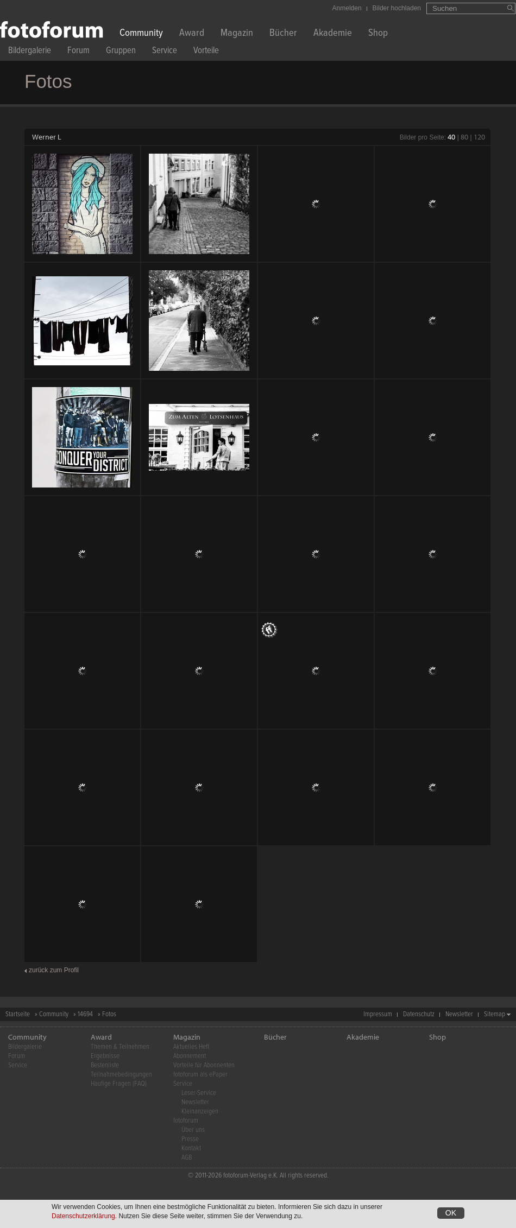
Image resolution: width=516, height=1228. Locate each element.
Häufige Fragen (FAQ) (119, 1083)
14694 (85, 1014)
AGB (186, 1157)
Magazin (237, 34)
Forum (78, 52)
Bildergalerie (29, 52)
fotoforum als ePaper (200, 1074)
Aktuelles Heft (191, 1047)
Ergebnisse (105, 1056)
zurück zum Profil (54, 970)
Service (164, 52)
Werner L (46, 137)
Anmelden (347, 8)
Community (141, 34)
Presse (190, 1139)
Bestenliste (105, 1065)
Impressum (377, 1014)
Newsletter (459, 1014)
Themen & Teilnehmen (120, 1047)
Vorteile (206, 52)
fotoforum (185, 1120)
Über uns (193, 1130)
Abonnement (189, 1056)
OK (450, 1212)
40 (451, 137)
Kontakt (191, 1148)
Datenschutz (419, 1014)
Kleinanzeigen (199, 1111)
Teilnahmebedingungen (121, 1074)
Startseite (17, 1014)
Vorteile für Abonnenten (204, 1065)
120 (479, 137)
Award (191, 34)
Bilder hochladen (397, 8)
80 (464, 137)
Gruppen (121, 52)
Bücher (283, 34)
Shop (378, 34)
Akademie (332, 34)
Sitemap (494, 1014)
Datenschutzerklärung (83, 1216)
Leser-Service (198, 1093)
